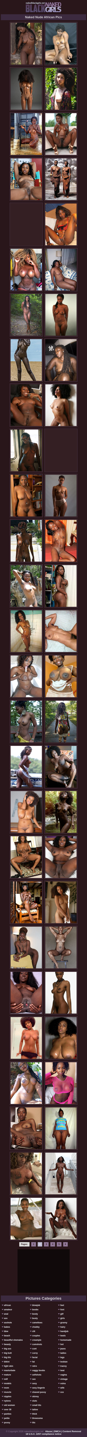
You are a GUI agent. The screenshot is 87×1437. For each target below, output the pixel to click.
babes (7, 1327)
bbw (6, 1331)
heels (63, 1335)
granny (63, 1322)
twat (62, 1370)
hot (62, 1344)
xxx (62, 1392)
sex (34, 1379)
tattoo (35, 1409)
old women (9, 1405)
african (7, 1305)
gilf (61, 1314)
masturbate (9, 1370)
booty (35, 1314)
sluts (34, 1401)
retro (34, 1366)
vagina (63, 1375)
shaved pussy (39, 1392)
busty (35, 1318)
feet (62, 1305)
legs (62, 1357)
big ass (7, 1348)
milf (6, 1379)
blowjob (36, 1305)
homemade (65, 1340)
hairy (62, 1327)
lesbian (63, 1362)
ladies (63, 1353)
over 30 (7, 1409)
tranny (63, 1366)
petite (7, 1418)
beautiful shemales (13, 1340)
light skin (8, 1366)
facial (35, 1357)
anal (6, 1314)
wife (62, 1388)
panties (7, 1414)
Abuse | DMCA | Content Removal (63, 1431)
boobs (35, 1309)
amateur (8, 1309)
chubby (36, 1327)
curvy (35, 1353)
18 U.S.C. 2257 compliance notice (43, 1434)
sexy (34, 1383)
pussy (7, 1422)
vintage (64, 1379)
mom (6, 1388)
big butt (8, 1353)
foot (62, 1309)
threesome (37, 1418)
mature (7, 1375)
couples (36, 1335)
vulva (63, 1383)
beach (7, 1335)
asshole (8, 1322)
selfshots (36, 1375)
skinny (35, 1396)
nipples (7, 1396)
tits (33, 1422)
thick (34, 1414)
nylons (7, 1401)
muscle (7, 1392)
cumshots (37, 1344)
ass (5, 1318)
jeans (63, 1348)
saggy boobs (38, 1370)
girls (62, 1318)
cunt (34, 1348)
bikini (6, 1362)
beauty (7, 1344)
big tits (7, 1357)
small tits (36, 1405)
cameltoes (37, 1322)
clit (33, 1331)
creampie (36, 1340)
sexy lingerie (38, 1388)
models (7, 1383)
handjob (64, 1331)
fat (33, 1362)
